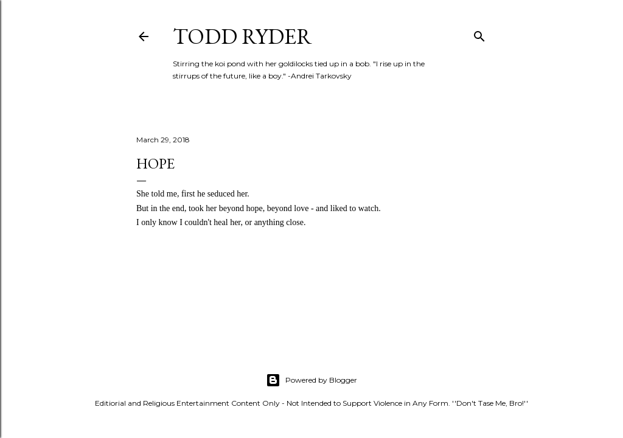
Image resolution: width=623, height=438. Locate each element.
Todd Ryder (242, 36)
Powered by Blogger (311, 380)
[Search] (479, 34)
